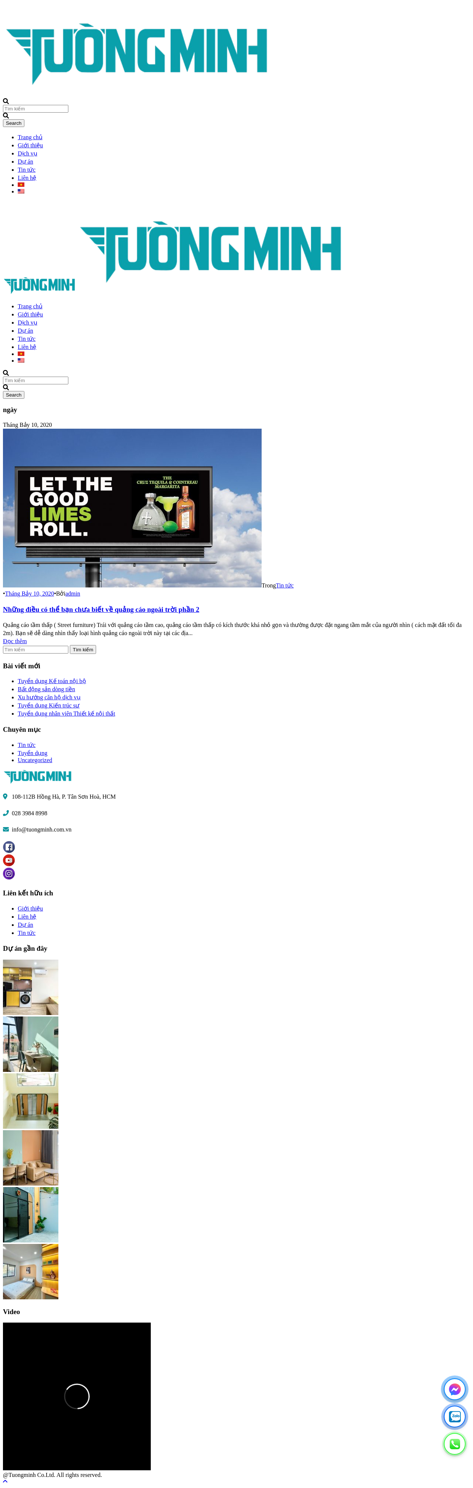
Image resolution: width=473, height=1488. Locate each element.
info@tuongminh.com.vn (41, 829)
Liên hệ (27, 178)
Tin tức (26, 170)
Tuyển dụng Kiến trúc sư (48, 705)
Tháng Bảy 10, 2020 (29, 593)
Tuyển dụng (32, 753)
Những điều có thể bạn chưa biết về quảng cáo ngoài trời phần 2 (101, 609)
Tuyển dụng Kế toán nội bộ (52, 681)
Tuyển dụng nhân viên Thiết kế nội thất (66, 713)
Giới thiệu (30, 145)
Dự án (25, 161)
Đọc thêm (15, 641)
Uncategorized (35, 760)
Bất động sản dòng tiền (46, 689)
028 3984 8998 (29, 813)
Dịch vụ (27, 153)
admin (72, 593)
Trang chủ (30, 137)
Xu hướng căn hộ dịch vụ (49, 697)
